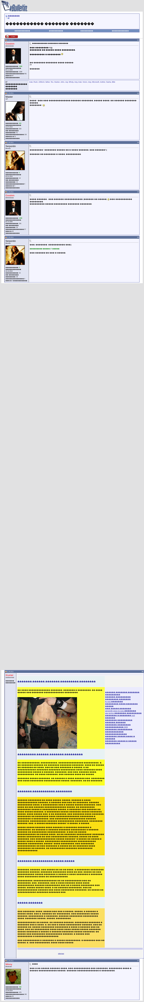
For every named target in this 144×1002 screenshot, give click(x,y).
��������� (86, 31)
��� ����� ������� (118, 709)
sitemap (61, 954)
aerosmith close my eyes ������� (120, 711)
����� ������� (30, 903)
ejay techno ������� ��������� (123, 713)
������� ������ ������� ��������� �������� (56, 681)
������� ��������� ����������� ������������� (118, 731)
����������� (22, 31)
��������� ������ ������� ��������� (50, 754)
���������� (56, 31)
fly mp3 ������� (114, 702)
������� (14, 16)
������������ (120, 31)
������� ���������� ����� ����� (46, 861)
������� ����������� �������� (44, 791)
